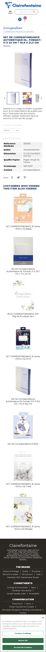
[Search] (26, 11)
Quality (25, 571)
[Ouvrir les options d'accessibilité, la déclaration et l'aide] (20, 19)
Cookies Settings (23, 633)
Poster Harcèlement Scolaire (21, 607)
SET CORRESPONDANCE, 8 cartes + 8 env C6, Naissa (23, 227)
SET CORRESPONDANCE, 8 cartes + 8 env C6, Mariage (23, 527)
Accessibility (34, 594)
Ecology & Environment (17, 587)
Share (12, 177)
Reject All (22, 640)
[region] (23, 633)
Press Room (17, 604)
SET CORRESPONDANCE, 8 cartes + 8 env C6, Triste (23, 485)
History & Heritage (11, 571)
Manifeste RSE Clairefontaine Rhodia (23, 577)
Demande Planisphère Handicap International (21, 610)
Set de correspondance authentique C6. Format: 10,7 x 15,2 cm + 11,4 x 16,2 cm (23, 401)
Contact (23, 613)
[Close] (43, 617)
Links (38, 574)
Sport (33, 587)
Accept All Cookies (23, 647)
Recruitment (27, 574)
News (28, 604)
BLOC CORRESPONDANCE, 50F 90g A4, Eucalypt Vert (23, 315)
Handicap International (21, 590)
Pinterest (24, 177)
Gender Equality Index (16, 594)
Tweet (18, 177)
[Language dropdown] (25, 19)
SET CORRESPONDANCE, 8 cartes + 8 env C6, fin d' (23, 357)
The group (36, 571)
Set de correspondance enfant (23, 444)
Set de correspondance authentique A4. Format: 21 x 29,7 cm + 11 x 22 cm (23, 271)
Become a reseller (10, 574)
